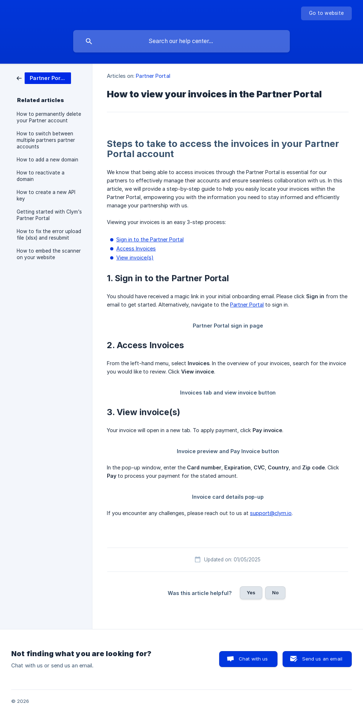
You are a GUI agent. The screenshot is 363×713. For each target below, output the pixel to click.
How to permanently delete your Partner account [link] (49, 117)
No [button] (275, 592)
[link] (44, 77)
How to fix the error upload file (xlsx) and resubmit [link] (49, 234)
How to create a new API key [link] (46, 195)
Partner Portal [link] (153, 76)
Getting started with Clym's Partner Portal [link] (49, 215)
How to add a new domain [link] (47, 160)
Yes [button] (251, 592)
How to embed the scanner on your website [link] (49, 254)
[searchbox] (181, 41)
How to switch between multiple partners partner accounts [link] (46, 140)
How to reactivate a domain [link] (40, 176)
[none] (326, 13)
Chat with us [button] (253, 659)
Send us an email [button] (322, 659)
